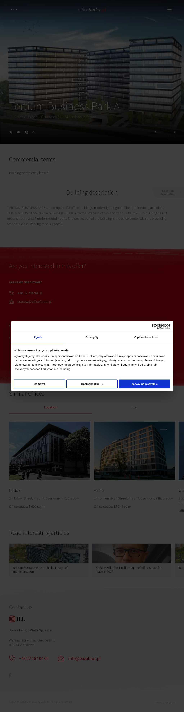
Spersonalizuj (92, 383)
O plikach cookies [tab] (146, 337)
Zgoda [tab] (38, 337)
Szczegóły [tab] (92, 337)
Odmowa (39, 383)
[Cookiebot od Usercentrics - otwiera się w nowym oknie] (154, 326)
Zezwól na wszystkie (144, 383)
